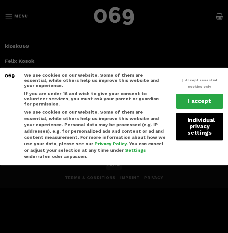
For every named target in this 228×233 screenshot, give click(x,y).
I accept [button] (199, 101)
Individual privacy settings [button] (201, 126)
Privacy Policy (111, 143)
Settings (135, 150)
